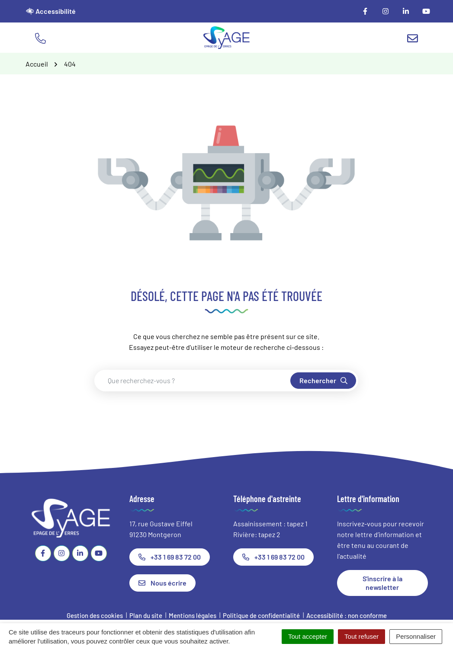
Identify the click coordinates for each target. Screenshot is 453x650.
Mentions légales (192, 615)
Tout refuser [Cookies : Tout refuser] (361, 636)
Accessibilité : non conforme (346, 615)
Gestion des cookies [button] (95, 615)
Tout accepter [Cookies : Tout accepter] (307, 636)
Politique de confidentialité (261, 615)
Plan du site (145, 615)
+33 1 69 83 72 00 (169, 557)
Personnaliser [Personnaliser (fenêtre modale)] (416, 636)
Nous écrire (162, 583)
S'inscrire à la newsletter (382, 582)
